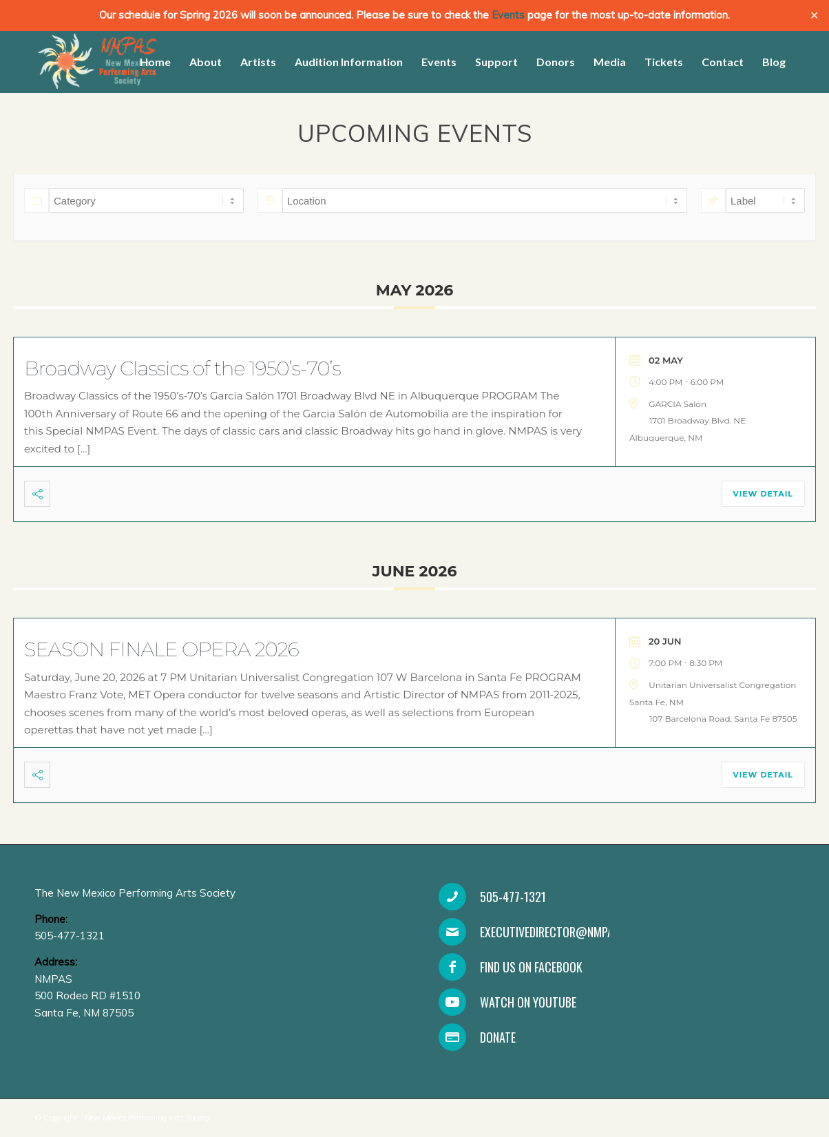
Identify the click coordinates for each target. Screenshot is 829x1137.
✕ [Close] (814, 15)
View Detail (763, 494)
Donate (498, 1037)
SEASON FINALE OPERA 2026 (161, 649)
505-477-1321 (513, 897)
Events (508, 14)
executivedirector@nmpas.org (561, 932)
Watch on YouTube (528, 1002)
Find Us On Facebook (531, 967)
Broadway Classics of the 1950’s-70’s (182, 368)
